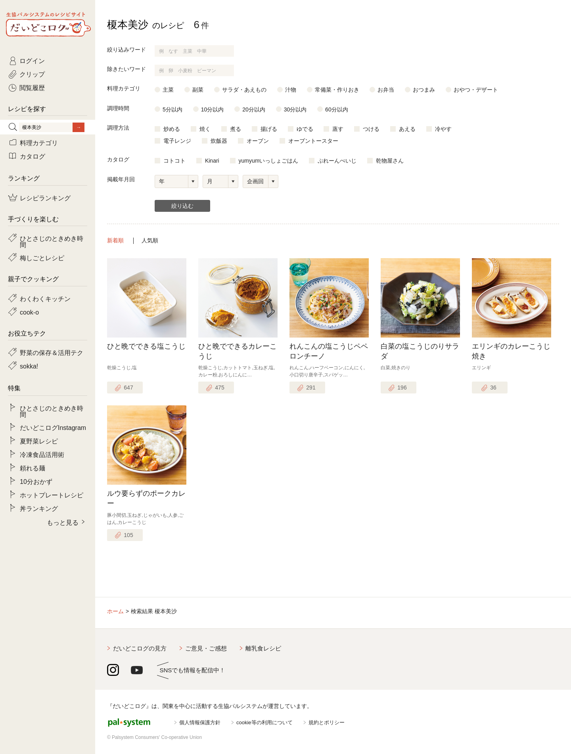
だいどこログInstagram (53, 427)
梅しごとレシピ (42, 257)
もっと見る (63, 522)
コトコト (174, 160)
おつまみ (424, 89)
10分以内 (212, 109)
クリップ (32, 74)
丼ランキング (39, 508)
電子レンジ (177, 141)
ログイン (32, 60)
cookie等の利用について (264, 722)
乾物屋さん (390, 160)
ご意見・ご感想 (206, 648)
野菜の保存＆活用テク (51, 352)
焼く (205, 129)
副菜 (197, 89)
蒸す (337, 129)
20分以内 (253, 109)
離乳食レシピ (263, 648)
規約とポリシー (326, 722)
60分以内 (336, 109)
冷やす (443, 129)
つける (371, 129)
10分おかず (36, 481)
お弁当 (385, 89)
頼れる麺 (32, 467)
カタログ (32, 156)
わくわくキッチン (45, 298)
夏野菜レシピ (39, 440)
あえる (407, 129)
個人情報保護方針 (199, 722)
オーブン (258, 141)
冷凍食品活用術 (42, 454)
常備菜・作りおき (337, 89)
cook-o (29, 312)
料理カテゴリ (39, 142)
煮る (235, 129)
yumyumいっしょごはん (269, 160)
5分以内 (172, 109)
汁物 (290, 89)
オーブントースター (313, 141)
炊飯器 (219, 141)
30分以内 (295, 109)
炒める (171, 129)
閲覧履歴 (32, 87)
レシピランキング (45, 197)
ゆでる (305, 129)
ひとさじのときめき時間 (51, 241)
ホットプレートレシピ (51, 494)
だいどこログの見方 (140, 648)
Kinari (212, 160)
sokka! (29, 366)
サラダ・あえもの (244, 89)
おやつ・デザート (476, 89)
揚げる (269, 129)
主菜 (168, 89)
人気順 (150, 240)
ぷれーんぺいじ (337, 160)
